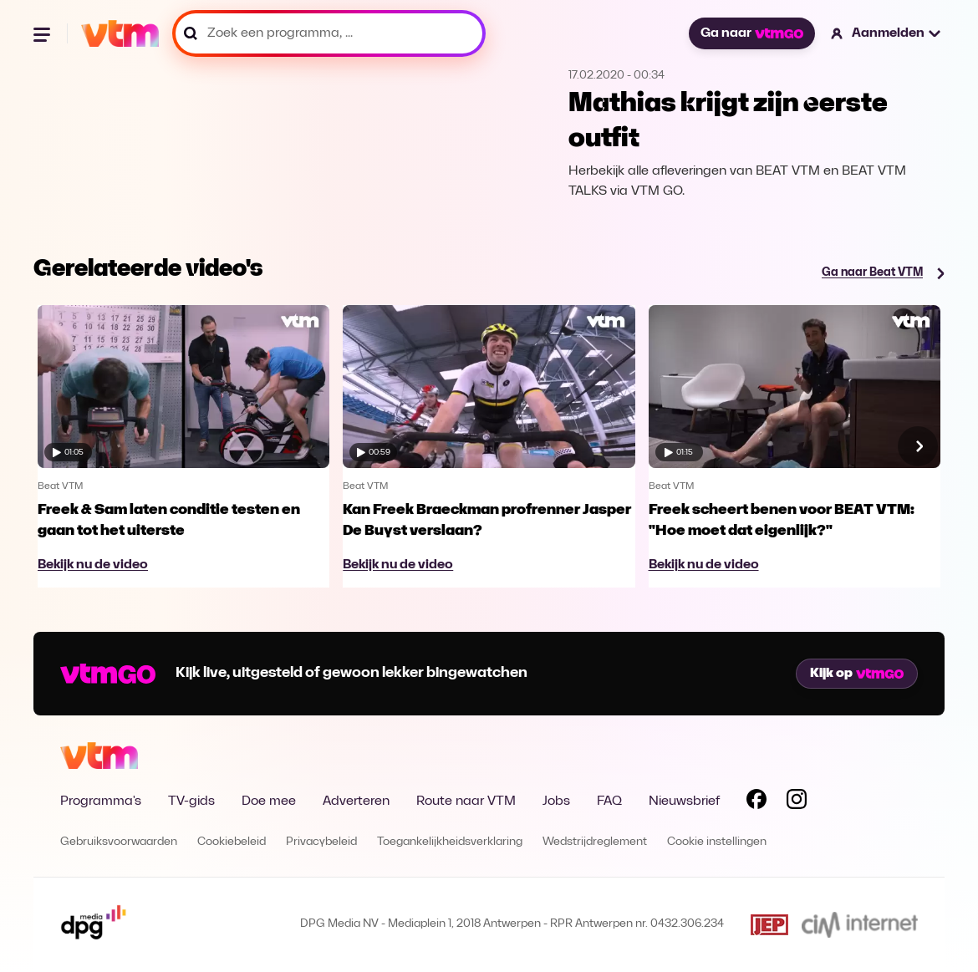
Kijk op (857, 673)
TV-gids (191, 801)
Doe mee (269, 801)
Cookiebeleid (231, 842)
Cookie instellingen (717, 842)
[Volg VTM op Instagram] (797, 802)
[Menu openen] (43, 33)
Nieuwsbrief (684, 801)
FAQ (609, 801)
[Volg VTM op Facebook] (756, 802)
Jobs (556, 801)
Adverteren (356, 801)
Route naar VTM (466, 801)
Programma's (100, 801)
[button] (886, 33)
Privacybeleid (321, 842)
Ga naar (751, 33)
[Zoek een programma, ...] (329, 33)
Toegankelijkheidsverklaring (449, 842)
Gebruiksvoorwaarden (118, 842)
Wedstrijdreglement (594, 842)
